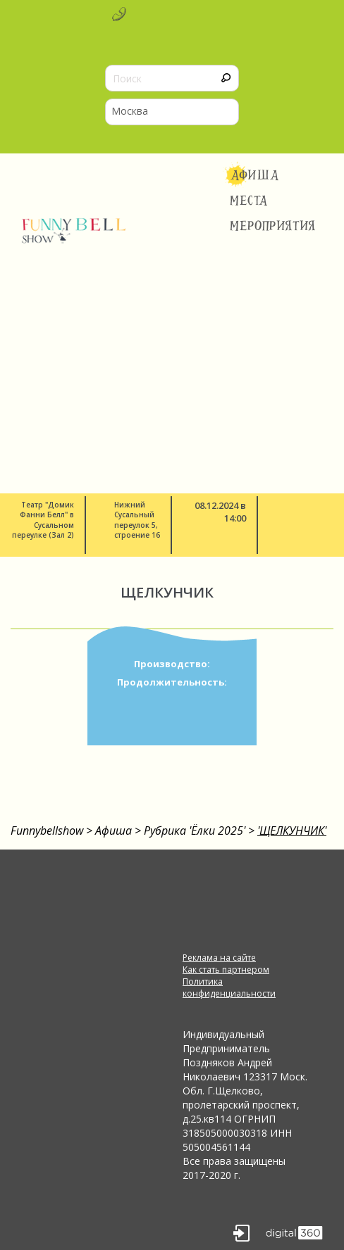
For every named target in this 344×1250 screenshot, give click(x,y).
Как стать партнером (226, 970)
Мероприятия (273, 226)
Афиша (255, 175)
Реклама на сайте (219, 958)
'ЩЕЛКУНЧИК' (291, 830)
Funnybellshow (47, 830)
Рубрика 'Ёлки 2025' (194, 830)
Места (249, 200)
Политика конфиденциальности (229, 987)
